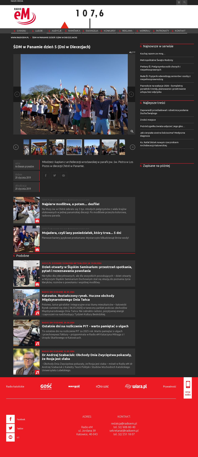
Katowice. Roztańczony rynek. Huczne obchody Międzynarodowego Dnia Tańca (78, 297)
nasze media (17, 1)
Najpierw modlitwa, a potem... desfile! (70, 204)
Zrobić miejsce (148, 119)
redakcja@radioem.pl (124, 423)
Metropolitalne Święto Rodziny (156, 60)
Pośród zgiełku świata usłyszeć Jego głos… (162, 126)
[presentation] (22, 442)
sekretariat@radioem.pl (124, 430)
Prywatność (169, 386)
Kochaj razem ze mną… (153, 53)
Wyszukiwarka (184, 2)
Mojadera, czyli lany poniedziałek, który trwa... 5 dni (81, 233)
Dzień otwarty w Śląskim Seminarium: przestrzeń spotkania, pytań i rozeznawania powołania (87, 269)
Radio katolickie (15, 386)
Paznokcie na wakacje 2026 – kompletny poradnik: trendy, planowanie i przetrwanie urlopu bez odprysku (163, 88)
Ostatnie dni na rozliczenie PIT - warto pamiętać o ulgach (85, 326)
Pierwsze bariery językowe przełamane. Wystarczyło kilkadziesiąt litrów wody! (85, 237)
